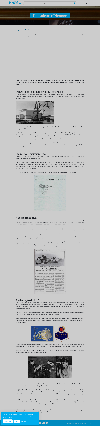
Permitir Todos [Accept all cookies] (7, 421)
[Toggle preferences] (24, 421)
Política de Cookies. (7, 417)
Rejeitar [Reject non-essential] (16, 421)
